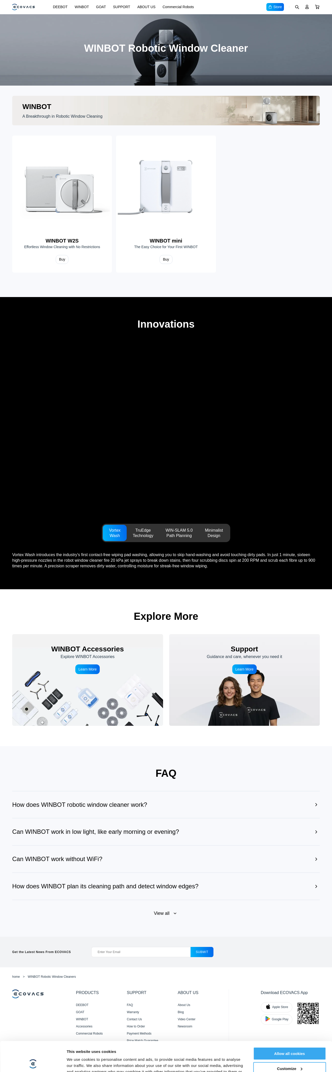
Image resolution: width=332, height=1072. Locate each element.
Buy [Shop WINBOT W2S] (62, 259)
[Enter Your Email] (141, 952)
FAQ (130, 1005)
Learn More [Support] (244, 669)
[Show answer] (166, 802)
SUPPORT (121, 7)
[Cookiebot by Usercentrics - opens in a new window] (33, 1062)
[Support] (244, 680)
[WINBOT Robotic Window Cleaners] (166, 50)
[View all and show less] (166, 913)
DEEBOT (60, 7)
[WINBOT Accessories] (87, 680)
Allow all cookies (289, 1024)
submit (202, 952)
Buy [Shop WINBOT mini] (166, 259)
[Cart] (317, 6)
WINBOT (82, 7)
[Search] (296, 6)
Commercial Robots (178, 7)
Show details (78, 1062)
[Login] (307, 6)
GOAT (101, 7)
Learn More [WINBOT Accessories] (87, 669)
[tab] (114, 533)
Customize (289, 1038)
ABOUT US (146, 7)
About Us (184, 1005)
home (16, 977)
